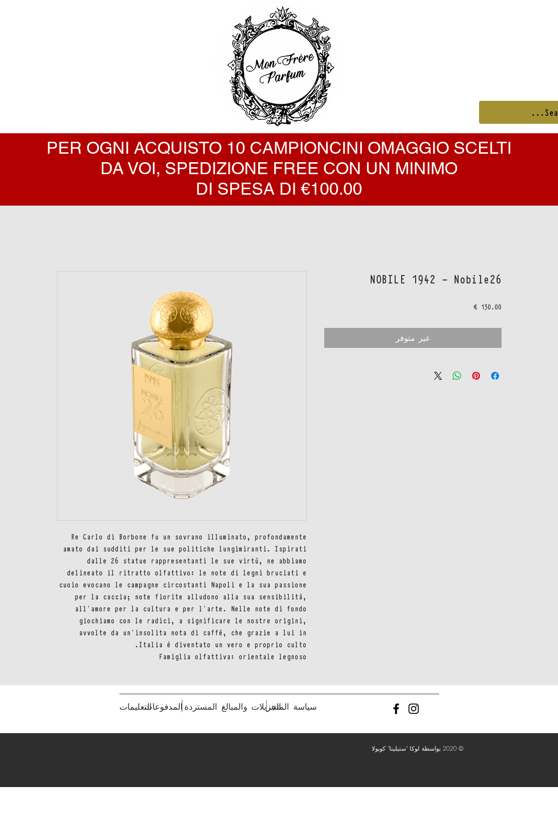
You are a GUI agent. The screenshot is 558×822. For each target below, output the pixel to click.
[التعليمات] (135, 707)
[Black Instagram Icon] (414, 709)
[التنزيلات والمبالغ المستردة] (232, 707)
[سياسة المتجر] (292, 707)
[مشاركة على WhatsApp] (457, 376)
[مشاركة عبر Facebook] (495, 376)
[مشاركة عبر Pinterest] (476, 376)
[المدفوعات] (163, 707)
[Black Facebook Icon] (396, 709)
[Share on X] (438, 376)
